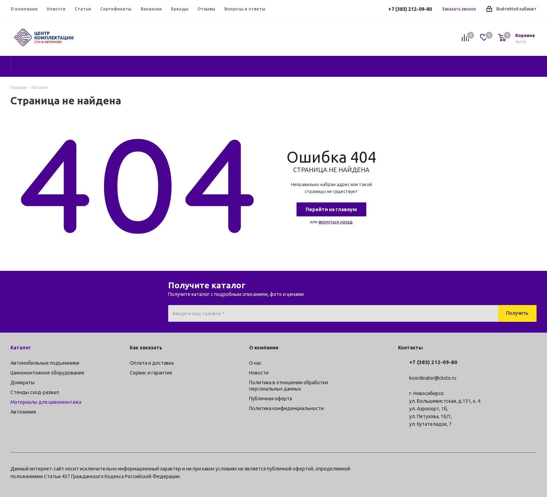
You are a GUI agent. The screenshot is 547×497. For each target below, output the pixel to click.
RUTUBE (531, 470)
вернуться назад (335, 222)
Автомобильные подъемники (44, 363)
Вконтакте (496, 470)
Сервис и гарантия (151, 373)
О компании (263, 347)
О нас (255, 363)
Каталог (20, 347)
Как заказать (146, 347)
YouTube (514, 470)
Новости (259, 373)
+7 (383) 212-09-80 (410, 9)
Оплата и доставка (152, 363)
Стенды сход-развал (34, 392)
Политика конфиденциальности (286, 408)
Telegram (479, 470)
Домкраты (22, 382)
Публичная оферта (270, 398)
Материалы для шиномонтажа (45, 402)
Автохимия (23, 412)
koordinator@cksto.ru (432, 378)
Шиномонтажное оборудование (47, 373)
